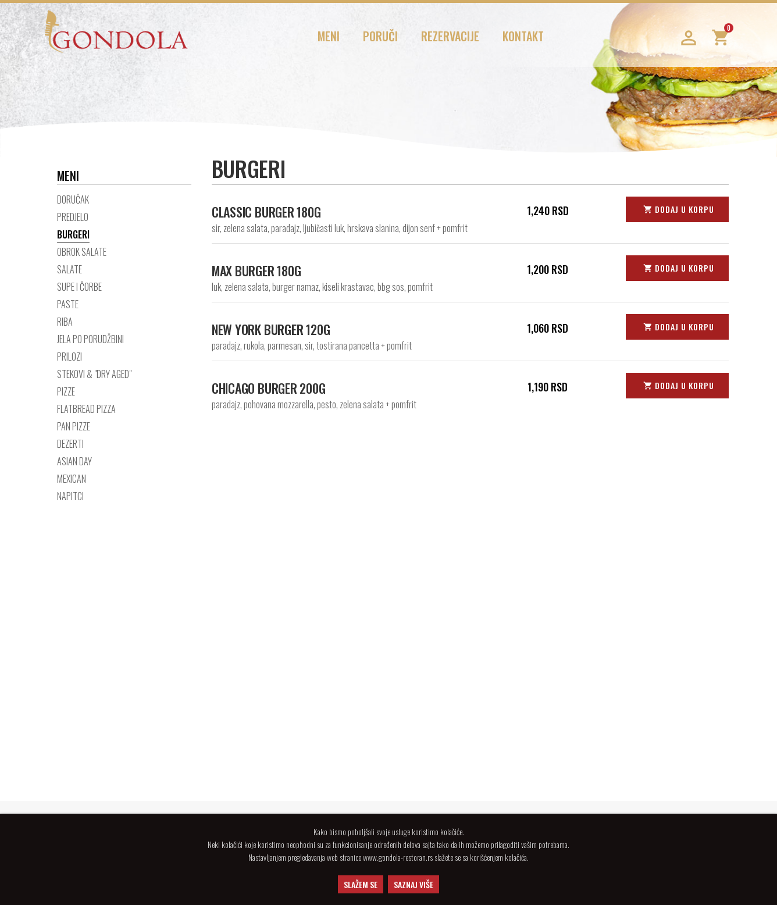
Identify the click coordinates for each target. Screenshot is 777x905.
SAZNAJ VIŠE (413, 884)
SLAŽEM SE (360, 884)
